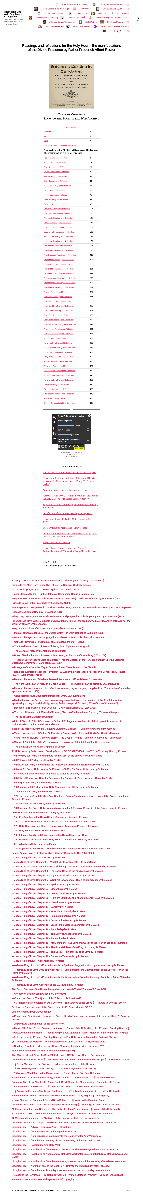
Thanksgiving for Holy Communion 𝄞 (84, 580)
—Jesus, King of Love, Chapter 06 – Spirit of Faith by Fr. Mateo (45, 884)
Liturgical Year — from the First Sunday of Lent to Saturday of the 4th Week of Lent (56, 1140)
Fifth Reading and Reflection (55, 176)
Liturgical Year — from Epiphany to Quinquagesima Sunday (44, 1131)
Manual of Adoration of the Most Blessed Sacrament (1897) (43, 1050)
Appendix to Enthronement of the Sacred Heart (66, 490)
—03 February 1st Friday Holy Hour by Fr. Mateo (37, 760)
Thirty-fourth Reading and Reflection (59, 311)
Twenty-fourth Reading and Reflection (59, 264)
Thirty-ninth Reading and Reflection (58, 334)
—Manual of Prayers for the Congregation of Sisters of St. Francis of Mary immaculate (58, 637)
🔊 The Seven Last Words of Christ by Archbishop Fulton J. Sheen (47, 1041)
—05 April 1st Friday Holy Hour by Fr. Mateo (35, 769)
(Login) (70, 1179)
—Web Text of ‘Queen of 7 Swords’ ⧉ (86, 989)
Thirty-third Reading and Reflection (58, 306)
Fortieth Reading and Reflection (57, 338)
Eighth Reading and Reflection (56, 190)
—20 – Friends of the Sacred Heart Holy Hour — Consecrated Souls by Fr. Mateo (55, 839)
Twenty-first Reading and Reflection (58, 250)
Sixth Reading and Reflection (56, 181)
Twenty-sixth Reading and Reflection (59, 273)
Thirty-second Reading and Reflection (59, 301)
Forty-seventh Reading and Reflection (59, 371)
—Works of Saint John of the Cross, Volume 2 (88, 742)
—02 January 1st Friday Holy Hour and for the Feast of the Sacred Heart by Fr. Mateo (57, 755)
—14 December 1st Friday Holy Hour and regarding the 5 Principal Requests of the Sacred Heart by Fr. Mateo (70, 808)
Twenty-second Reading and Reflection (60, 255)
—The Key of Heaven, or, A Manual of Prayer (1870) (39, 712)
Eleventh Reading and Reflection (57, 204)
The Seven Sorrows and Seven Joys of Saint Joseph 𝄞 (77, 1059)
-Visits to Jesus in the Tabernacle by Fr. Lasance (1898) (41, 603)
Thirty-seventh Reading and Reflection (60, 324)
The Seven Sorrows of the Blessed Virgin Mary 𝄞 (38, 989)
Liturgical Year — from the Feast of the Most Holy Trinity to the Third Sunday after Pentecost (61, 1166)
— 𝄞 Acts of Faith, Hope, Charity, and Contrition (37, 1091)
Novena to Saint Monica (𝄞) (49, 1113)
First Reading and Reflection (55, 158)
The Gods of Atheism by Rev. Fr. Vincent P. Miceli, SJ (75, 1122)
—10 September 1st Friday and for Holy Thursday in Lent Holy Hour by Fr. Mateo (55, 787)
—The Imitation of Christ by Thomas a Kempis (94, 712)
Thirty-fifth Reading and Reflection (58, 315)
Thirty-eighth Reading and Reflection (59, 329)
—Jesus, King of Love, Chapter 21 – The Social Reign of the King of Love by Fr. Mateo (58, 951)
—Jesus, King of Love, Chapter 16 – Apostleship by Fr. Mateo (44, 929)
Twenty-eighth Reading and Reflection (59, 283)
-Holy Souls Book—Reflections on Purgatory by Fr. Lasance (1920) (47, 628)
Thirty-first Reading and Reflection (58, 297)
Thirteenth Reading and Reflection (58, 213)
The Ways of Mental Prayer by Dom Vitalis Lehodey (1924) (43, 1055)
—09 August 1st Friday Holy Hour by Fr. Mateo (36, 782)
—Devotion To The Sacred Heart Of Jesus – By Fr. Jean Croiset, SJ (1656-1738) (54, 707)
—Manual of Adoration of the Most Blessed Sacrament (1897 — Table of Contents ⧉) (57, 679)
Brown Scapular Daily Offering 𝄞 (61, 1104)
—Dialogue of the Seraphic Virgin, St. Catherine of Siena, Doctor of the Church (54, 667)
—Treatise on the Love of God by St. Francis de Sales (40, 733)
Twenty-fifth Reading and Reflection (58, 269)
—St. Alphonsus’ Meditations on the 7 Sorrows (37, 1002)
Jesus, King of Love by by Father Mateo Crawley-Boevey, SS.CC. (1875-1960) (53, 853)
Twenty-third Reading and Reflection (59, 260)
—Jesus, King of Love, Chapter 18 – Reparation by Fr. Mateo (44, 938)
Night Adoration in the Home (27, 1032)
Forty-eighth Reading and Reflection (59, 375)
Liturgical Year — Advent (25, 1127)
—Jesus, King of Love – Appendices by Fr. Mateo (38, 960)
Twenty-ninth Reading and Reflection (59, 287)
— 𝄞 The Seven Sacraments (89, 1086)
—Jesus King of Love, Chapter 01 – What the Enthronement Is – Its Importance (54, 862)
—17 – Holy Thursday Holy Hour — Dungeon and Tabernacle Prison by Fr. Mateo (55, 826)
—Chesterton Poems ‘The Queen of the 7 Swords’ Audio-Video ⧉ (46, 998)
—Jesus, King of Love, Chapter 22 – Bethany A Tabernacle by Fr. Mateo (50, 956)
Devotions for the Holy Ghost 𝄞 (28, 1059)
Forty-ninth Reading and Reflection (58, 380)
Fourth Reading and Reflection (56, 172)
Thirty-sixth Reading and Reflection (58, 320)
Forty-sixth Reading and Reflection (58, 366)
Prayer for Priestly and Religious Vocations (90, 1113)
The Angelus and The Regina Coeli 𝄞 (101, 1104)
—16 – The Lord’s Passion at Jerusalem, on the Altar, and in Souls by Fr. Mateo (54, 821)
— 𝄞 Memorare (80, 1077)
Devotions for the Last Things (28, 1122)
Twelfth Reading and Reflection (57, 209)
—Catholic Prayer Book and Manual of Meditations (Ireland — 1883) (48, 642)
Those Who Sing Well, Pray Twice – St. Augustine (38, 1190)
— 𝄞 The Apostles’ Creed (58, 1086)
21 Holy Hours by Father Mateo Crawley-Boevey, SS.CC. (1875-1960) (48, 751)
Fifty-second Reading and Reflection (59, 394)
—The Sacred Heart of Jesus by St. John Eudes (93, 683)
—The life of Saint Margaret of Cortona (32, 716)
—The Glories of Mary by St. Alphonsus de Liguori (39, 651)
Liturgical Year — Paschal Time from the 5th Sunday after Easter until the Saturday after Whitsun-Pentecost (69, 1161)
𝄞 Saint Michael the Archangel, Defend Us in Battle (39, 1100)
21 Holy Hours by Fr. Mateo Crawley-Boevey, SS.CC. (67, 513)
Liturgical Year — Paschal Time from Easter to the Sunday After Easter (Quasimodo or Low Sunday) (65, 1149)
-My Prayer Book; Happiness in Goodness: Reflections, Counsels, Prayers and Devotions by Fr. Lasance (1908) (71, 607)
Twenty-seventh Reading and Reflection (60, 278)
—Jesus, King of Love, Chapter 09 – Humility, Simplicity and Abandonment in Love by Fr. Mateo (63, 898)
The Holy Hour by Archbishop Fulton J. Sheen (65, 528)
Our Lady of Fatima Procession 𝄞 (69, 1109)
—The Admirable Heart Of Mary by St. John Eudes (38, 683)
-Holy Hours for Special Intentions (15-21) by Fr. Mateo (41, 812)
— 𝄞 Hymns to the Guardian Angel (87, 1100)
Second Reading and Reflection (57, 163)
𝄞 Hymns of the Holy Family (105, 1109)
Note (46, 141)
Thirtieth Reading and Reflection (57, 292)
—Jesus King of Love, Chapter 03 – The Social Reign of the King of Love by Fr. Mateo (57, 871)
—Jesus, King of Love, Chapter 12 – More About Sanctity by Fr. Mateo (49, 911)
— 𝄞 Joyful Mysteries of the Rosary (30, 1064)
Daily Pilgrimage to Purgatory (93, 1095)
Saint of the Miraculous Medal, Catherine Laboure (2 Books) (44, 728)
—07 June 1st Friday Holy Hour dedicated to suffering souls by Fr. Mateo (50, 773)
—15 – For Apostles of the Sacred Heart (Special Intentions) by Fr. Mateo (50, 817)
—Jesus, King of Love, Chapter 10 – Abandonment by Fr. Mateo (46, 902)
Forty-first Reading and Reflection (58, 343)
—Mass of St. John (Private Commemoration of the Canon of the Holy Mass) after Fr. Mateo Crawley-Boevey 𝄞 (70, 1028)
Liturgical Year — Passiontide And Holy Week (36, 1145)
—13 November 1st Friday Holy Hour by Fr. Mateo (38, 803)
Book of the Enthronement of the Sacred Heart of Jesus (69, 472)
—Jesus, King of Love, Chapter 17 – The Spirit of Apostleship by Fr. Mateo (51, 933)
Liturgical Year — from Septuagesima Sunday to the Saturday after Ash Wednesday (56, 1136)
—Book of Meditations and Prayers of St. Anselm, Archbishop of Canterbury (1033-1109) (59, 655)
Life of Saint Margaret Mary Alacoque (31, 1011)
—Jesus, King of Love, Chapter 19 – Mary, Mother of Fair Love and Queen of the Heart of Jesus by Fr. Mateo (69, 942)
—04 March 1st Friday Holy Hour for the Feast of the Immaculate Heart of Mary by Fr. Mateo (60, 764)
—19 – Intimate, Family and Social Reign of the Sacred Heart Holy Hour (49, 835)
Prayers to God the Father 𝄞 (111, 1002)
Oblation (47, 131)
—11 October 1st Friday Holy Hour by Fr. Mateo (37, 791)
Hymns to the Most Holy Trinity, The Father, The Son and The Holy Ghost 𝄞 (51, 585)
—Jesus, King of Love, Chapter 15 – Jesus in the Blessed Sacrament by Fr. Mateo (55, 925)
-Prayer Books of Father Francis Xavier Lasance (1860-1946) (44, 598)
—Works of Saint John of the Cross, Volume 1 (36, 742)
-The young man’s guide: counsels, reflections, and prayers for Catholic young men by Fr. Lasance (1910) (68, 616)
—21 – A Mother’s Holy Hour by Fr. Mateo (34, 844)
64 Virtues (111, 1122)
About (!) (16, 580)
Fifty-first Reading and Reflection (57, 389)
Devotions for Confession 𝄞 (26, 1104)
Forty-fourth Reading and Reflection (58, 357)
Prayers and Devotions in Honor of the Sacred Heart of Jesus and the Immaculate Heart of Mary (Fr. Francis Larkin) (69, 481)
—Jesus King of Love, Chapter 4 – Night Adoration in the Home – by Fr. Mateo (86, 1032)
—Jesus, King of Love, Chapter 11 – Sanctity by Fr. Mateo (42, 907)
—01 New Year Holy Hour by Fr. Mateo (107, 751)
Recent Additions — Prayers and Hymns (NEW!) (37, 1179)
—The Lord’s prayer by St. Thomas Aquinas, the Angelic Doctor (46, 589)
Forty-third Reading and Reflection (58, 352)
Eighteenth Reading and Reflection (58, 236)
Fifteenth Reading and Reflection (57, 223)
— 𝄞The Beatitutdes (110, 1091)
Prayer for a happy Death (54, 398)
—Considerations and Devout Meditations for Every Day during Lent (48, 695)
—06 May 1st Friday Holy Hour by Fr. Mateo (85, 769)
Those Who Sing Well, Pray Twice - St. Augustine (13, 14)
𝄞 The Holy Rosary (119, 1059)
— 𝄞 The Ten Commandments (81, 1091)
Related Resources (71, 127)
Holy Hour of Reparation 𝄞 (90, 1055)
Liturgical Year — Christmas (56, 1127)
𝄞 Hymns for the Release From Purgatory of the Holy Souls (43, 1095)
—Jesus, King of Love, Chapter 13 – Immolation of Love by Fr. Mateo (48, 916)
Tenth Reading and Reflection (56, 199)
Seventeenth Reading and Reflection (59, 232)
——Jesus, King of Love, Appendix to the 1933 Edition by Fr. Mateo (48, 984)
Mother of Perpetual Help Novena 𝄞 (30, 1109)
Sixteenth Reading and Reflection (58, 227)
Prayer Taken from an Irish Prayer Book (60, 145)
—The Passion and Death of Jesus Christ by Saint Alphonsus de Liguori (50, 646)
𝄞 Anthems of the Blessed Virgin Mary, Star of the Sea (40, 1077)
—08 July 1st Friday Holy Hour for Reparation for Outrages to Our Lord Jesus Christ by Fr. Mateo (63, 778)
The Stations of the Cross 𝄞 (79, 1002)
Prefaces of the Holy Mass (26, 1175)
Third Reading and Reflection (56, 167)
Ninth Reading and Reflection (56, 195)
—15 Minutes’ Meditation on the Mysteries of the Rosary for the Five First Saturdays (56, 1073)
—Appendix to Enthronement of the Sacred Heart (38, 1023)
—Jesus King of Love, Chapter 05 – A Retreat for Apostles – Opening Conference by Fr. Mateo (62, 880)
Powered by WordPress (70, 1190)
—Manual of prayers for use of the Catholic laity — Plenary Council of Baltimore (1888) (58, 633)
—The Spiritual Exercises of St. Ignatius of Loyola (38, 746)
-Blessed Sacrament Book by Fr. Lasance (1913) (37, 612)
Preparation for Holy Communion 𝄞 (43, 580)
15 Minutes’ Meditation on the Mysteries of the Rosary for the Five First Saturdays (55, 1118)
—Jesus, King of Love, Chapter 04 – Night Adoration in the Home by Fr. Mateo (53, 875)
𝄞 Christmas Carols (22, 1113)
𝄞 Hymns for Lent (95, 1041)
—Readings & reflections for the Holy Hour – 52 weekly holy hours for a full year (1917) (58, 1046)
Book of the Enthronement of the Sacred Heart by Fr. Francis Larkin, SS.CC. (52, 1007)
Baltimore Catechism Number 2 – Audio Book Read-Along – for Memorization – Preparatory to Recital (66, 1082)
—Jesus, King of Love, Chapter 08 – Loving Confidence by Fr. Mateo (48, 893)
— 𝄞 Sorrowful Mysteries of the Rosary (32, 1068)
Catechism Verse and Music (27, 1086)
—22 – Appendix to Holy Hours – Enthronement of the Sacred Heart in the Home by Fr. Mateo (61, 848)
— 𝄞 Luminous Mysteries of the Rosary (73, 1064)
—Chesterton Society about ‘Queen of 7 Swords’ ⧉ (39, 993)
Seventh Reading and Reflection (57, 186)
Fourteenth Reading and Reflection (58, 218)
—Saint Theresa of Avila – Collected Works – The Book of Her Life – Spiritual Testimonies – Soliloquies (66, 737)
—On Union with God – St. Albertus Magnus (95, 733)
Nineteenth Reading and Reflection (58, 241)
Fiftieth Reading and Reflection (56, 384)
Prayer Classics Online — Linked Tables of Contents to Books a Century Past (53, 594)
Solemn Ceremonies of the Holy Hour (59, 403)
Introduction (49, 136)
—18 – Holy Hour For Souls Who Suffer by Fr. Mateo (39, 830)
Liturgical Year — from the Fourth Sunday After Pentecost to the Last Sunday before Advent (61, 1170)
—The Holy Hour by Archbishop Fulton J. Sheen (90, 1037)
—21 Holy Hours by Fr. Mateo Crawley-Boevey (36, 1037)
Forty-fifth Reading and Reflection (58, 361)
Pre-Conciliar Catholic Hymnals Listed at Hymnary (69, 1175)
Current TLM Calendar (111, 1175)
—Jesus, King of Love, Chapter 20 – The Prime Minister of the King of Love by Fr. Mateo (59, 947)
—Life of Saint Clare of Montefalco (97, 728)
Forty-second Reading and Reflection (59, 347)
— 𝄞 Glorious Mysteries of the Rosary (76, 1068)
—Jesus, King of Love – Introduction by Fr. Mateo (38, 857)
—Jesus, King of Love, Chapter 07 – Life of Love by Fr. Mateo (44, 889)
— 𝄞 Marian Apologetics (103, 1077)
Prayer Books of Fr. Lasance (56, 542)
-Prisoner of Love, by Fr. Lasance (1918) (100, 598)
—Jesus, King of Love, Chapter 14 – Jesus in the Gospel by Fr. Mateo (49, 920)
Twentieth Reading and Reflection (58, 246)
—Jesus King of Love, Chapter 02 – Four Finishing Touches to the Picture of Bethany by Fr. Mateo (64, 866)
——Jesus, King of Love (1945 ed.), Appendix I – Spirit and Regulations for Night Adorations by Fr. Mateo (68, 965)
